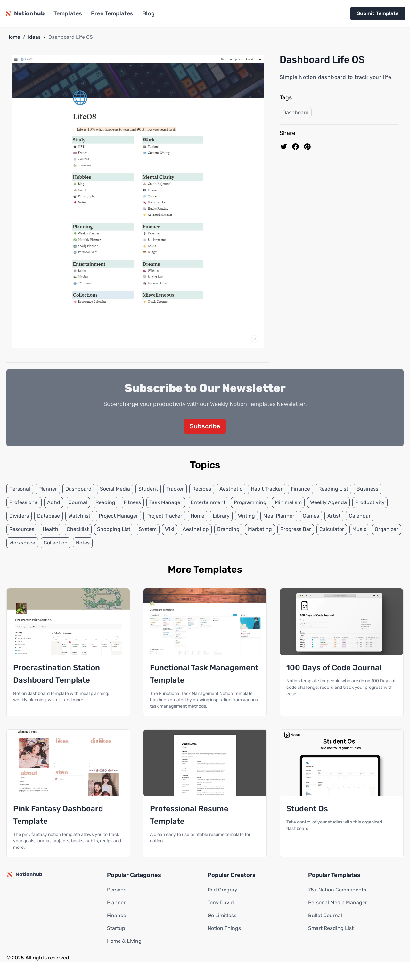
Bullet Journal (325, 916)
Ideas (34, 37)
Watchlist (79, 516)
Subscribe (205, 426)
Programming (250, 503)
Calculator (331, 530)
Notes (83, 543)
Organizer (386, 530)
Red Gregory (222, 890)
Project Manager (118, 516)
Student (148, 489)
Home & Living (124, 941)
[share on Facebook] (295, 147)
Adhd (53, 503)
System (148, 530)
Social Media (115, 489)
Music (359, 530)
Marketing (260, 530)
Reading (105, 503)
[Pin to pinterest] (307, 147)
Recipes (201, 489)
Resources (21, 530)
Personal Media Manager (337, 903)
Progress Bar (295, 530)
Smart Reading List (331, 928)
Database (48, 516)
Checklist (78, 530)
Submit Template (377, 13)
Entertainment (208, 503)
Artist (333, 516)
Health (50, 530)
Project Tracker (164, 516)
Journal (78, 503)
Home (13, 37)
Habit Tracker (267, 489)
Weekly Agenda (328, 503)
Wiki (169, 530)
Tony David (221, 903)
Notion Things (224, 928)
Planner (47, 489)
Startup (116, 928)
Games (311, 516)
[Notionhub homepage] (25, 13)
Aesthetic (230, 489)
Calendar (360, 516)
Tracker (175, 489)
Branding (228, 530)
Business (367, 489)
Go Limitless (222, 916)
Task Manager (165, 503)
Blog (148, 13)
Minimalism (288, 503)
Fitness (132, 503)
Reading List (333, 489)
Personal (19, 489)
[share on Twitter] (284, 147)
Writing (246, 516)
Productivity (370, 503)
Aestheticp (196, 530)
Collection (56, 543)
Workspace (22, 543)
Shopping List (113, 530)
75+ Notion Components (337, 890)
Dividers (19, 516)
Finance (300, 489)
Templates (67, 13)
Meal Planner (278, 516)
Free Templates (112, 13)
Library (221, 516)
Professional (24, 503)
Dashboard (296, 112)
